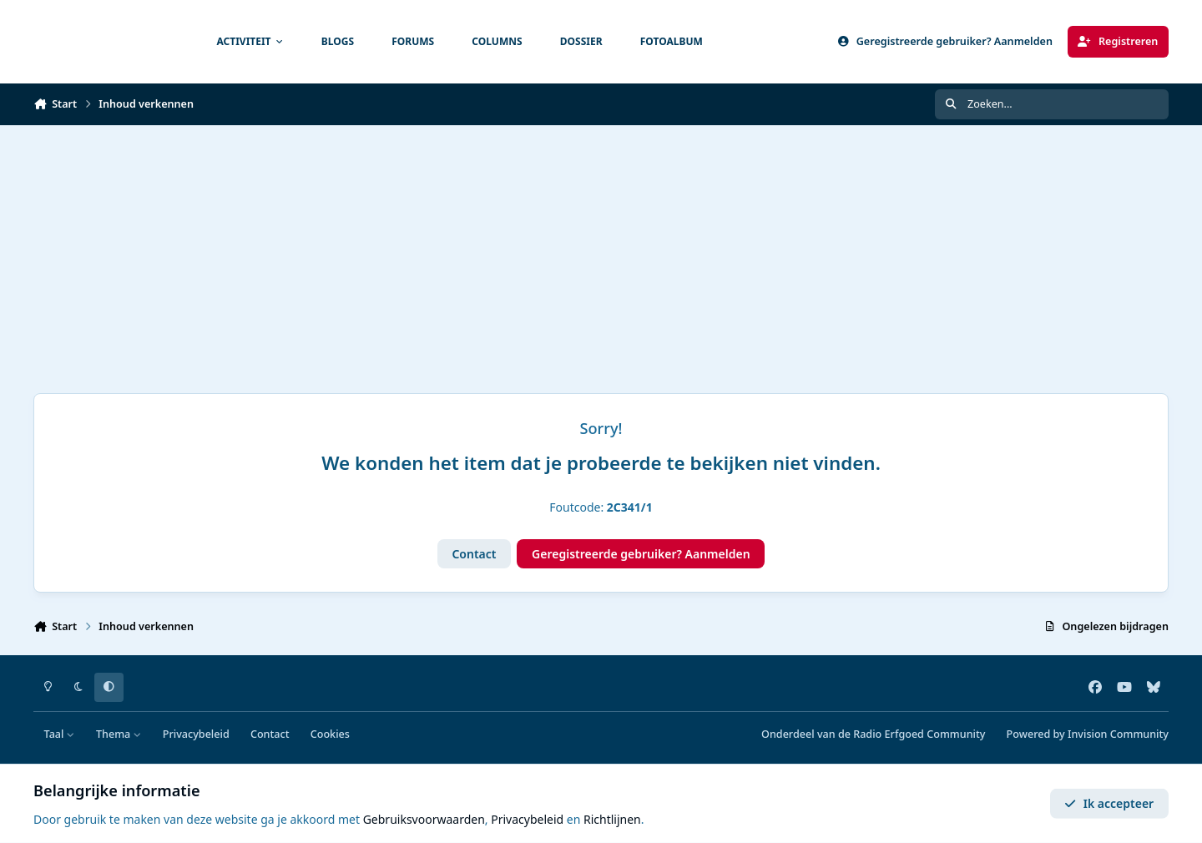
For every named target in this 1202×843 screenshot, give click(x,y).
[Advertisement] (601, 250)
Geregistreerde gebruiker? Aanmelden (641, 554)
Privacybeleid (196, 734)
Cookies (330, 734)
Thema (119, 734)
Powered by (1088, 734)
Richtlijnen (612, 819)
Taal (59, 734)
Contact (474, 554)
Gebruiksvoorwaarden (424, 819)
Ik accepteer (1109, 803)
